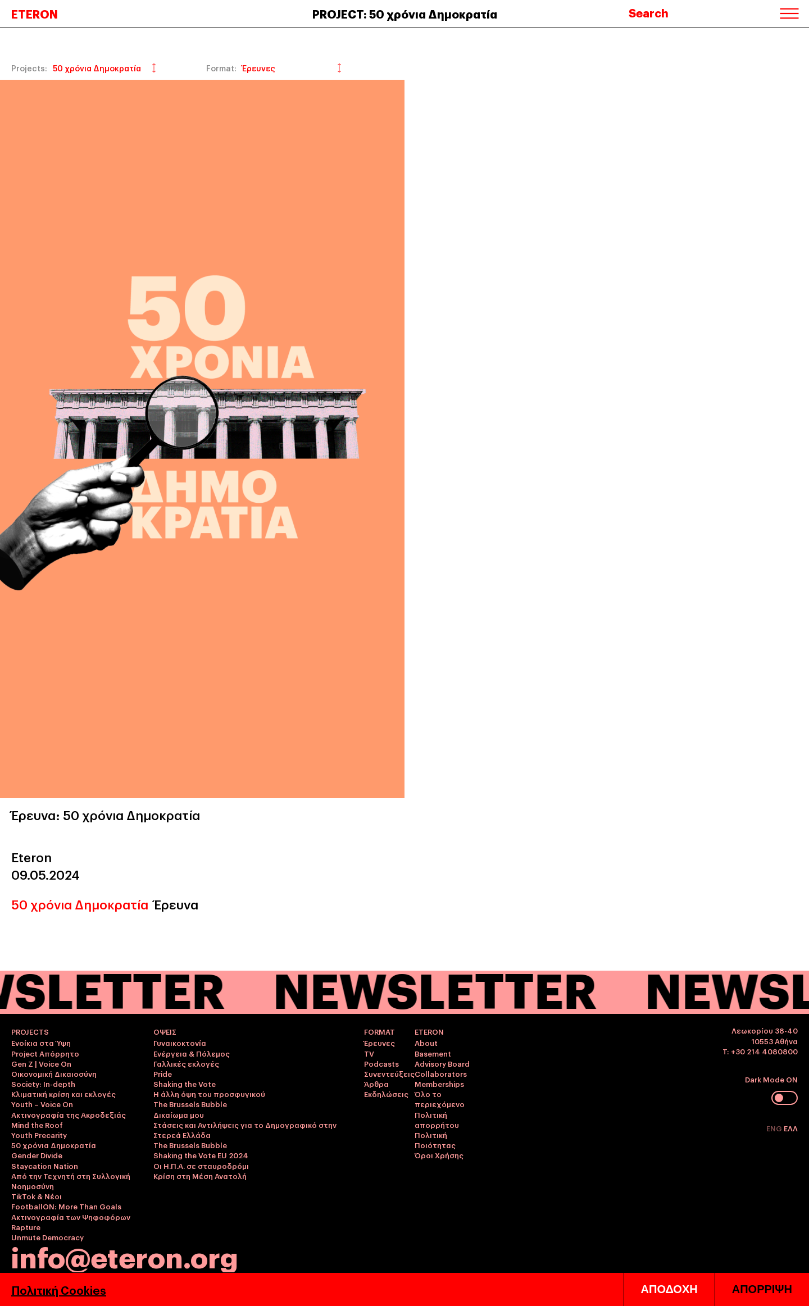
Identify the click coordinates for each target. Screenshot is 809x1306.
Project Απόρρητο (45, 1053)
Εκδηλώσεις (386, 1094)
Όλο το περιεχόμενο (440, 1099)
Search (649, 12)
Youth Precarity (39, 1135)
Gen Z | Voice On (41, 1063)
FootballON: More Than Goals (66, 1206)
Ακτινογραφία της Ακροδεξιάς (68, 1114)
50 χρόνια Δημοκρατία (79, 903)
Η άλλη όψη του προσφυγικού (209, 1094)
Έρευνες (379, 1042)
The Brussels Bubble (190, 1104)
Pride (162, 1073)
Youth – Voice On (42, 1104)
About (426, 1042)
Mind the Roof (37, 1125)
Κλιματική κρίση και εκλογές (63, 1094)
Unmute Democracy (47, 1237)
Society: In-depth (43, 1084)
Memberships (439, 1084)
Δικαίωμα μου (178, 1114)
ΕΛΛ (791, 1128)
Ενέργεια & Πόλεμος (191, 1053)
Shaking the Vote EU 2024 (200, 1155)
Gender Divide (36, 1155)
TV (369, 1053)
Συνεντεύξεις (389, 1073)
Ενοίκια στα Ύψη (41, 1042)
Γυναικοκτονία (179, 1042)
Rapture (25, 1227)
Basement (433, 1053)
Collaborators (441, 1073)
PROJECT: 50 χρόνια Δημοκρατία (404, 13)
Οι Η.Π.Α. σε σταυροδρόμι (201, 1166)
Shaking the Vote (184, 1084)
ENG (775, 1128)
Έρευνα (176, 903)
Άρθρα (376, 1084)
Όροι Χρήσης (439, 1155)
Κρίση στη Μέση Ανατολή (200, 1176)
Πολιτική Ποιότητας (435, 1140)
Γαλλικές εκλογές (186, 1063)
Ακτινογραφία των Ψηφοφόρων (70, 1217)
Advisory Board (442, 1063)
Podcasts (381, 1063)
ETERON (34, 13)
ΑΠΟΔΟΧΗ (669, 1289)
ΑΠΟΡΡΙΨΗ (762, 1289)
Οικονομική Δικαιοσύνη (54, 1073)
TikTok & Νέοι (36, 1196)
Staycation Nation (44, 1166)
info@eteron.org (124, 1256)
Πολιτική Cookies (58, 1290)
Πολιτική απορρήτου (437, 1119)
